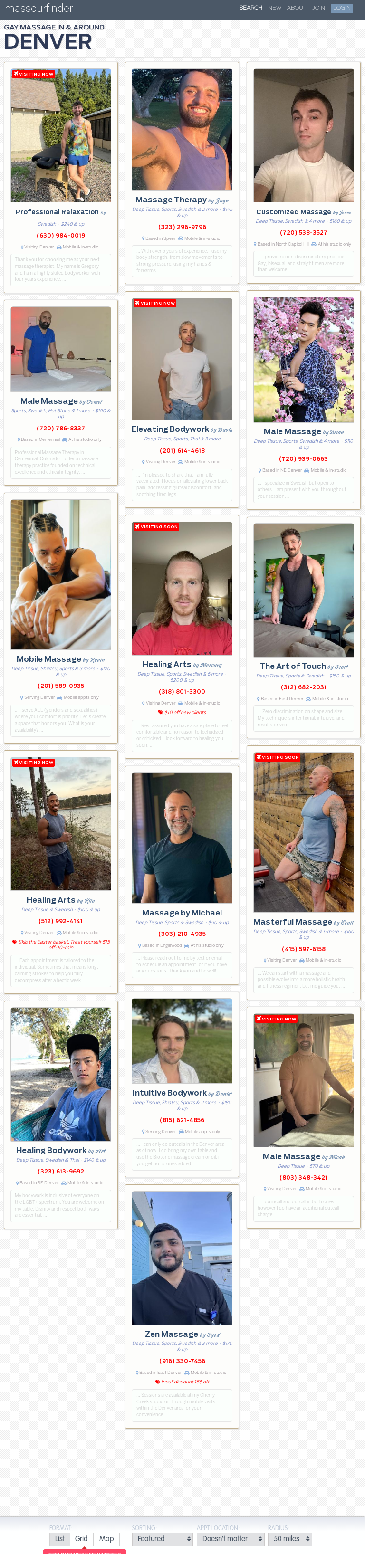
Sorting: (144, 1528)
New (274, 8)
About (297, 8)
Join (318, 8)
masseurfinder (39, 10)
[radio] (59, 1539)
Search (251, 8)
